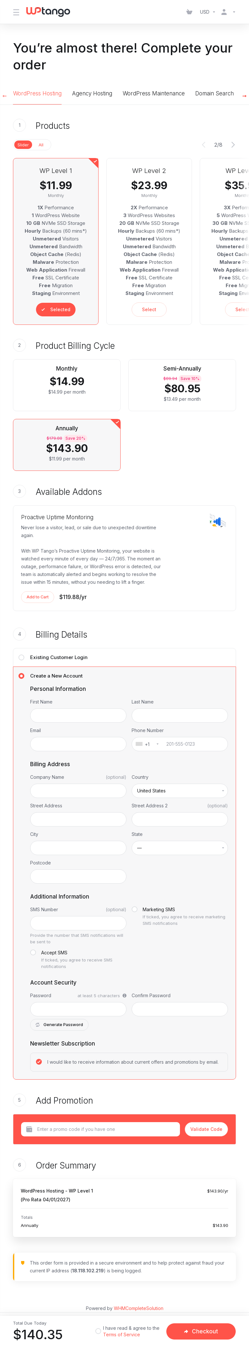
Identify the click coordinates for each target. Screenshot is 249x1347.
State (137, 834)
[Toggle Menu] (15, 12)
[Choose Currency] (208, 12)
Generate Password (60, 1024)
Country (140, 777)
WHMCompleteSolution (138, 1308)
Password (40, 995)
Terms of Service (121, 1334)
